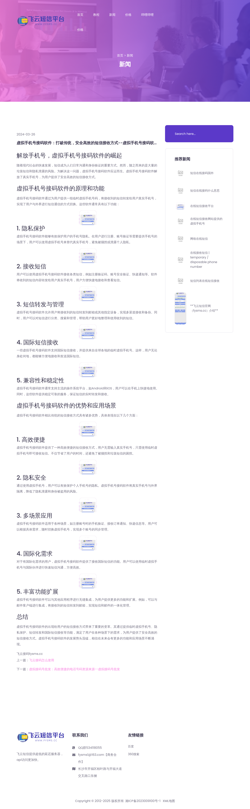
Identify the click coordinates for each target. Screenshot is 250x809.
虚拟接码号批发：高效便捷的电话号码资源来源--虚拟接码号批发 (74, 669)
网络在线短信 (199, 238)
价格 (128, 15)
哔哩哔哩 (147, 15)
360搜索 (134, 754)
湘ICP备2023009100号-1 (143, 801)
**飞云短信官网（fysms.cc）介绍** (205, 308)
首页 (80, 15)
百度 (131, 746)
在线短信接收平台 (202, 206)
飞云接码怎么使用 (41, 660)
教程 (96, 15)
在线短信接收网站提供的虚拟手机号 (205, 221)
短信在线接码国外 (202, 173)
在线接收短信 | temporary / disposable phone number (204, 259)
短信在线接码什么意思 (205, 190)
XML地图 (169, 801)
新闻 (112, 15)
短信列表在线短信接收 (205, 281)
